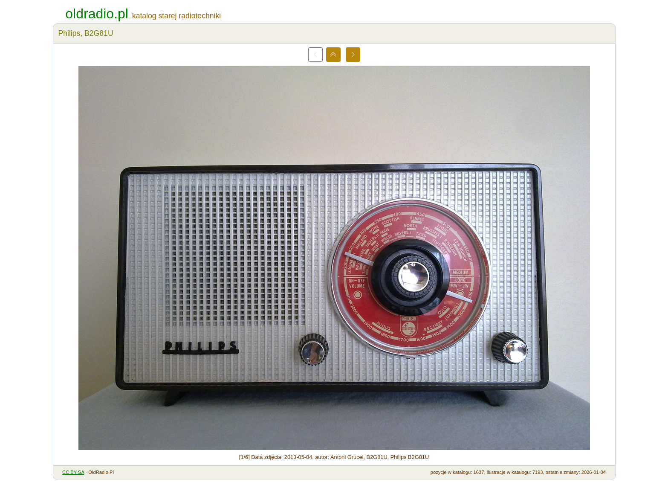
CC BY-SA (73, 472)
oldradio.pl (96, 13)
